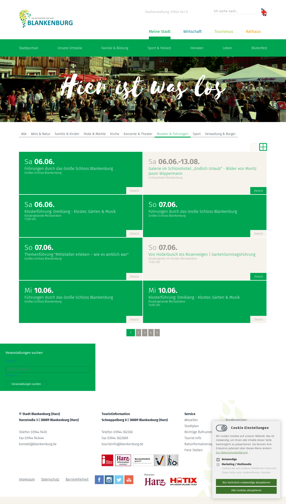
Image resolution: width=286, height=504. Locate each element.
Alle (24, 134)
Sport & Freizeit (159, 48)
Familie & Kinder (67, 134)
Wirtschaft (192, 31)
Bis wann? (11, 375)
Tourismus (223, 31)
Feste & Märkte (95, 134)
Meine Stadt (160, 31)
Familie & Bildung (114, 48)
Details (134, 190)
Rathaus (253, 31)
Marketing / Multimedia (233, 464)
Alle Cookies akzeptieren (246, 490)
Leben (227, 48)
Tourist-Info (192, 438)
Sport (197, 134)
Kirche (114, 134)
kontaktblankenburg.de (38, 444)
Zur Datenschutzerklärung (232, 452)
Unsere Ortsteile (70, 48)
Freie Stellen (193, 450)
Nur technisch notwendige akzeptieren (246, 482)
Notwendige (226, 459)
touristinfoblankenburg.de (122, 444)
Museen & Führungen (172, 134)
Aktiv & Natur (40, 134)
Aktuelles (191, 420)
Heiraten (196, 48)
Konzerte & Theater (138, 134)
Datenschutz (50, 480)
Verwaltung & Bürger (220, 134)
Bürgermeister (236, 420)
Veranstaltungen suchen (26, 383)
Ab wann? (11, 360)
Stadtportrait (28, 48)
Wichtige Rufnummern (200, 432)
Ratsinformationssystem (202, 444)
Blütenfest (259, 48)
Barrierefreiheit (77, 480)
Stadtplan (191, 426)
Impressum (27, 480)
